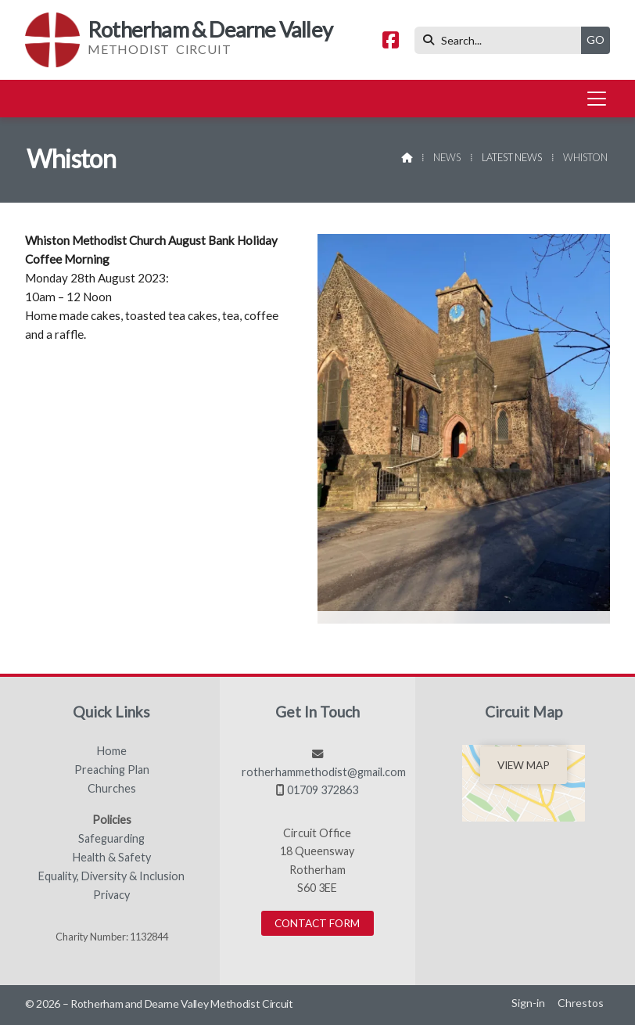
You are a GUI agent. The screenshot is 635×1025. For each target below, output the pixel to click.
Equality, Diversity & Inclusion (111, 876)
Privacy (111, 895)
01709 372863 (322, 790)
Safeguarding (111, 839)
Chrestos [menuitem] (581, 1002)
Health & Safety (112, 857)
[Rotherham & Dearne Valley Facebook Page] (390, 41)
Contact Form (317, 923)
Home (112, 751)
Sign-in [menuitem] (528, 1002)
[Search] (501, 40)
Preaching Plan (111, 770)
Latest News (512, 157)
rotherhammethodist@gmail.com (324, 772)
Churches (112, 788)
